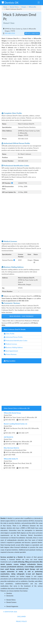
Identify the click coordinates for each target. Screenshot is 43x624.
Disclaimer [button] (21, 616)
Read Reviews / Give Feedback (22, 316)
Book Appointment (11, 351)
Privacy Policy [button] (21, 621)
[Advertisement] (21, 89)
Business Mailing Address (13, 347)
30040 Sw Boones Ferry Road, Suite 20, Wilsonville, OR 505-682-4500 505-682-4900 (18, 463)
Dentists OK (10, 2)
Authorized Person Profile (13, 337)
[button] (12, 183)
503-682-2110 (10, 33)
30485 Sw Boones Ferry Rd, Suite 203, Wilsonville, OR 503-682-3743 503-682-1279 (21, 428)
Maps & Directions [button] (32, 33)
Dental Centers (11, 602)
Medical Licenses (10, 344)
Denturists (9, 596)
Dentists (9, 593)
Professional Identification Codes (15, 340)
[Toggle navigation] (38, 2)
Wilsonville (32, 7)
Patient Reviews (10, 354)
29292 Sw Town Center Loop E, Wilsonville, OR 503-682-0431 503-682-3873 (20, 416)
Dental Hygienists (12, 606)
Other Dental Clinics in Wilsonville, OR (16, 408)
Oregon (23, 7)
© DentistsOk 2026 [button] (10, 612)
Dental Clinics (14, 7)
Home (5, 7)
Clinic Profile (9, 334)
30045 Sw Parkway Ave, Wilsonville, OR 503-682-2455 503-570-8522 (18, 440)
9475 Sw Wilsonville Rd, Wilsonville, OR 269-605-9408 (18, 451)
